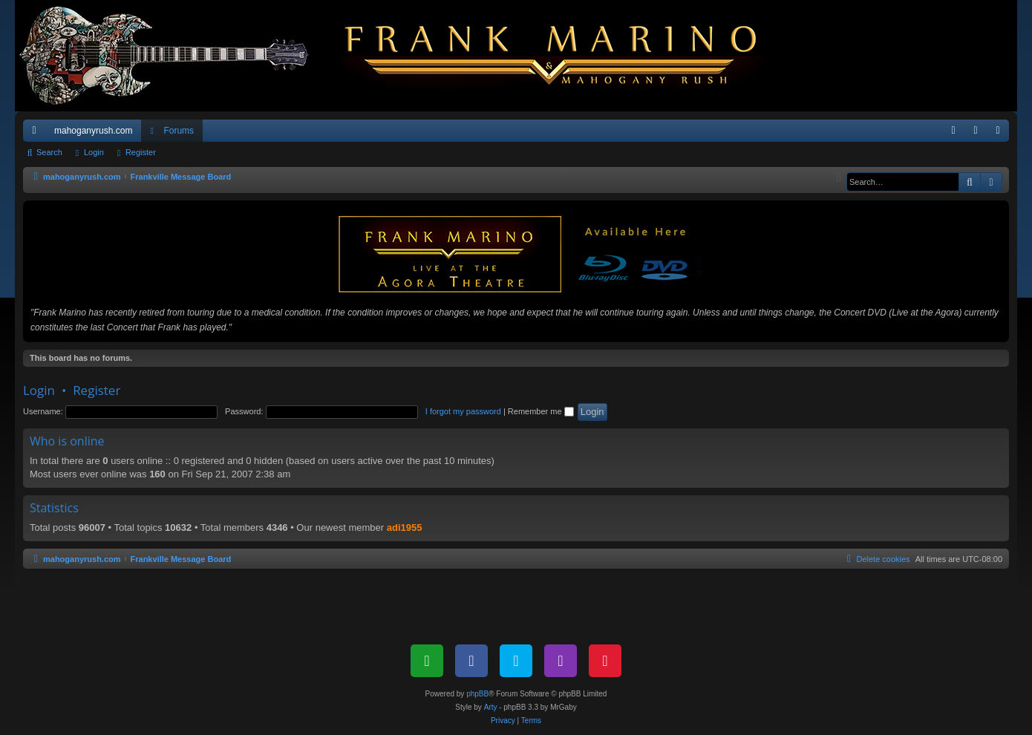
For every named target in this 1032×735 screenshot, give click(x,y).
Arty (490, 707)
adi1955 (404, 527)
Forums (178, 130)
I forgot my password (463, 411)
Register (140, 152)
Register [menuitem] (1001, 133)
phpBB (477, 694)
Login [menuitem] (979, 133)
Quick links (37, 133)
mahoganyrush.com (93, 130)
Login (94, 152)
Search (49, 152)
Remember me (541, 411)
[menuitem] (953, 131)
